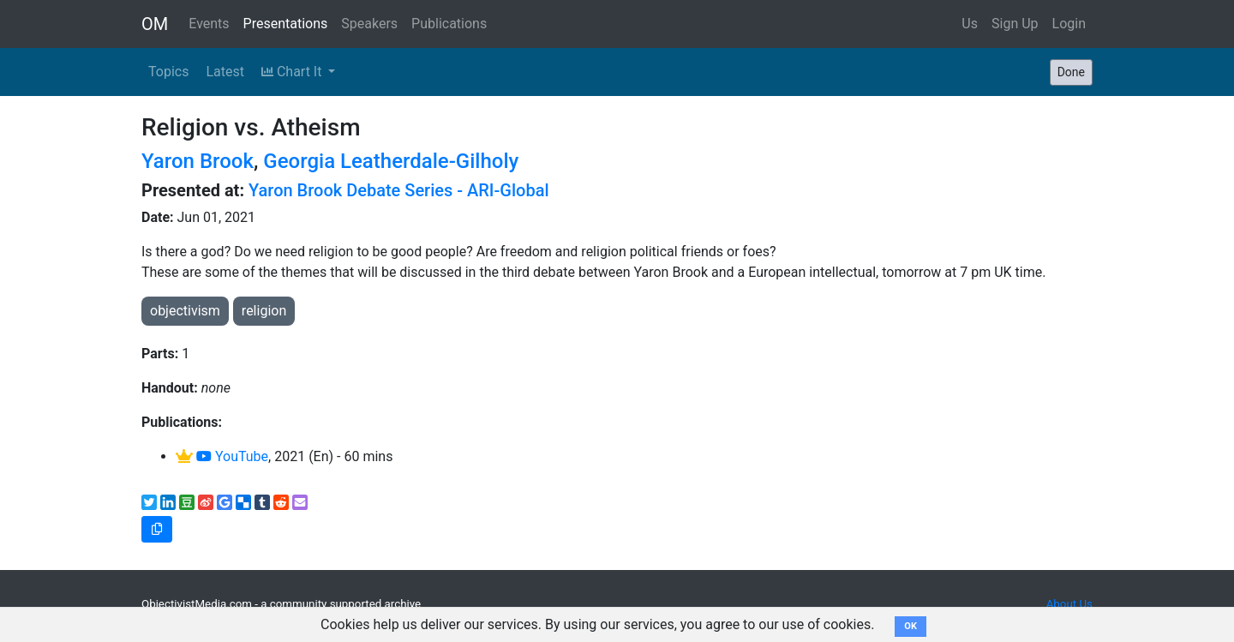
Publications (449, 23)
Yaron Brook (197, 161)
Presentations (285, 23)
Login (1069, 23)
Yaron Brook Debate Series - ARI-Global (399, 190)
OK (910, 626)
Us (969, 23)
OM (154, 24)
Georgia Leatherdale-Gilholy (390, 161)
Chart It (293, 71)
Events (209, 23)
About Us (1069, 603)
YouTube (232, 456)
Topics (168, 71)
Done (1071, 72)
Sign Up (1015, 23)
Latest (225, 71)
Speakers (369, 23)
